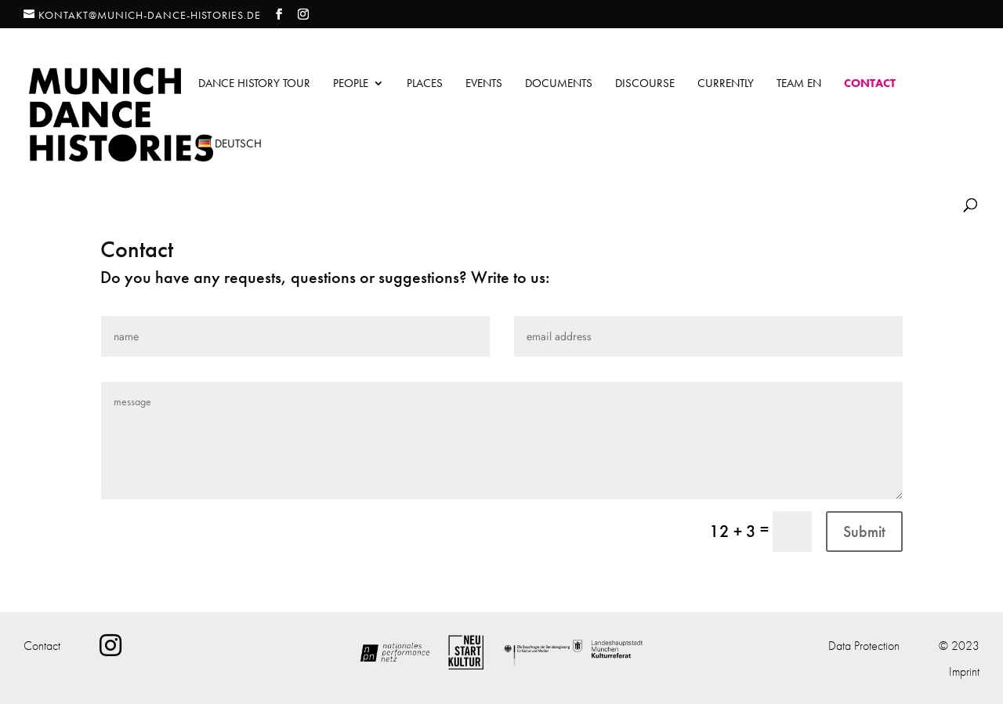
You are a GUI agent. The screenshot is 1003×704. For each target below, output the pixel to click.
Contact (870, 84)
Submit (864, 531)
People (350, 84)
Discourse (645, 84)
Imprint (964, 671)
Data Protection (864, 645)
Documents (558, 84)
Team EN (799, 84)
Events (483, 84)
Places (425, 84)
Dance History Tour (254, 84)
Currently (725, 84)
